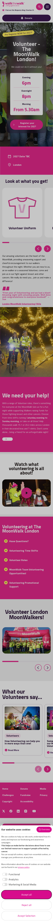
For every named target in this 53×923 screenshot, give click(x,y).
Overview (44, 829)
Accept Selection (26, 916)
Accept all (26, 895)
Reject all (27, 905)
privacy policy (23, 867)
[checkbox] (10, 874)
